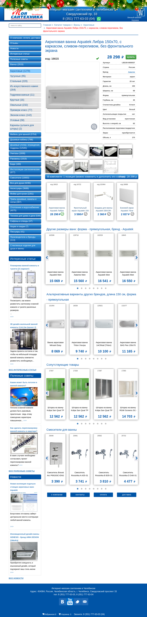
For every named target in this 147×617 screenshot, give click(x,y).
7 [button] (101, 288)
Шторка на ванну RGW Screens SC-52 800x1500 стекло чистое (128, 409)
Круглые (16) (17, 100)
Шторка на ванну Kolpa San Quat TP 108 (56, 409)
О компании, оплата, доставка (25, 38)
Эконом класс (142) (21, 115)
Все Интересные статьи (22, 370)
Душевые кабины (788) (21, 139)
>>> (12, 317)
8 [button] (105, 288)
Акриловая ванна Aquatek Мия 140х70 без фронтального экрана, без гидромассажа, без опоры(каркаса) (104, 274)
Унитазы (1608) (17, 153)
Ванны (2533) (16, 64)
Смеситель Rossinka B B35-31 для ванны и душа (104, 474)
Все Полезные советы (22, 471)
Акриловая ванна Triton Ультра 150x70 (80, 344)
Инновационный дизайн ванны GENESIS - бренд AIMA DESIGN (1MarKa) (24, 537)
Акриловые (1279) (20, 71)
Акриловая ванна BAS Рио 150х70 (128, 343)
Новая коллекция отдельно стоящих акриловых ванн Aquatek (23, 487)
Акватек (131, 72)
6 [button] (97, 288)
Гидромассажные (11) (22, 94)
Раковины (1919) (18, 159)
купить (131, 57)
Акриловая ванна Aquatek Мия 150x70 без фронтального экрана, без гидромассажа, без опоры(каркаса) (128, 274)
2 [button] (81, 288)
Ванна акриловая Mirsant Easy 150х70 (55, 344)
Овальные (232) (19, 105)
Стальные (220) (19, 81)
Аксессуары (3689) (19, 188)
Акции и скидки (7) (19, 226)
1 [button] (77, 288)
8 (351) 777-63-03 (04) (79, 18)
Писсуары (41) (17, 232)
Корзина (135, 20)
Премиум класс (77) (21, 110)
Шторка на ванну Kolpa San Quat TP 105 (80, 409)
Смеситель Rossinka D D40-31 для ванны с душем (128, 474)
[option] (56, 202)
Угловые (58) (17, 120)
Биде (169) (15, 164)
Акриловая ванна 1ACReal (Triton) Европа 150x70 (104, 344)
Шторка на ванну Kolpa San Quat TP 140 (104, 409)
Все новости (16, 578)
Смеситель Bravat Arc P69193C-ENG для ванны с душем (55, 474)
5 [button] (93, 288)
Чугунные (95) (18, 76)
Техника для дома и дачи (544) (25, 216)
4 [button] (89, 288)
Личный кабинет (134, 17)
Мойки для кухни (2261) (22, 194)
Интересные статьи (20, 54)
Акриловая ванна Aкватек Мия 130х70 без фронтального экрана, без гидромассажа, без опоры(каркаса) (80, 274)
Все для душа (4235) (20, 183)
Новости (14, 48)
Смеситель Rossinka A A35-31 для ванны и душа (80, 474)
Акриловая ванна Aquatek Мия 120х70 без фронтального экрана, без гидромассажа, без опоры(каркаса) (56, 274)
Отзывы (14, 43)
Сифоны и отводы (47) (21, 221)
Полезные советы (19, 59)
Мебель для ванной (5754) (23, 134)
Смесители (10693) (19, 178)
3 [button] (85, 288)
